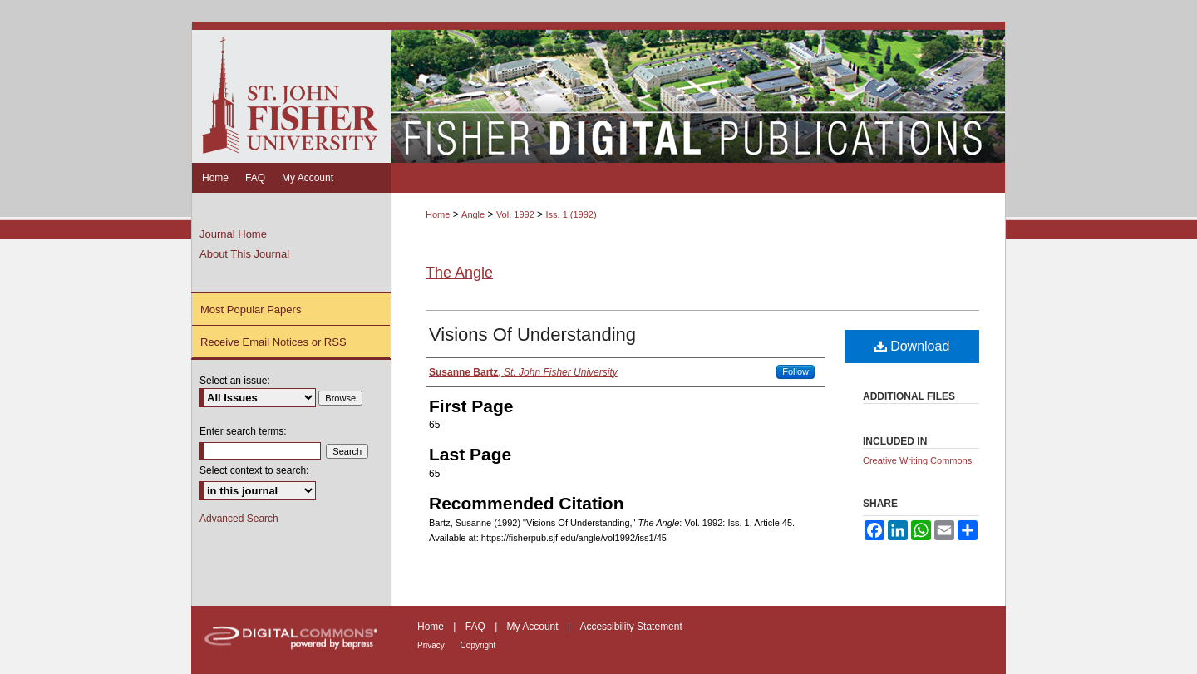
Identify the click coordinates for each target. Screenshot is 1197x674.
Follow (795, 371)
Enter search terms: (243, 431)
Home (438, 214)
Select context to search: (254, 470)
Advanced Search (239, 518)
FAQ (477, 626)
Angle (473, 214)
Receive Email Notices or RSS (273, 342)
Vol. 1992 (515, 214)
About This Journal (244, 254)
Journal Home (233, 234)
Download (912, 346)
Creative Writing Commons (917, 460)
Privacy (432, 645)
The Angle (459, 272)
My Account (534, 626)
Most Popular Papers (250, 309)
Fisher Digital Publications (698, 92)
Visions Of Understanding (532, 334)
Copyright (478, 645)
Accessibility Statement (630, 626)
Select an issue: (235, 380)
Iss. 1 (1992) (570, 214)
